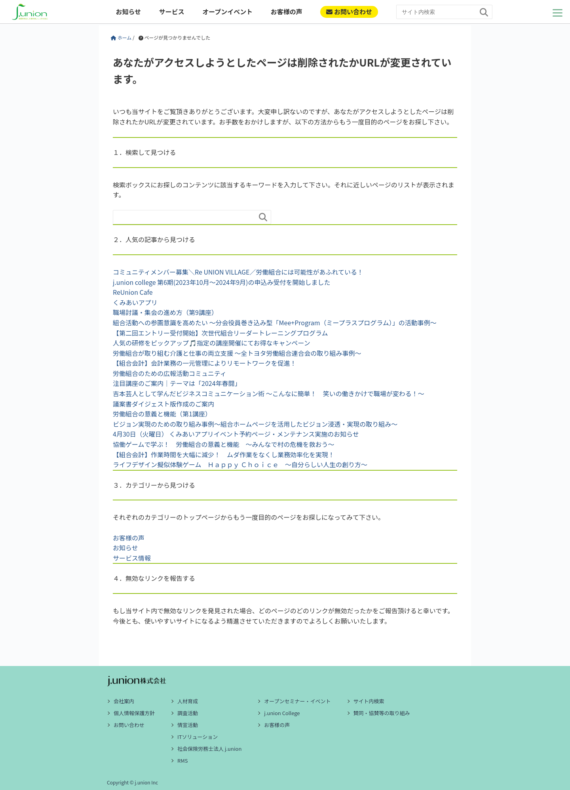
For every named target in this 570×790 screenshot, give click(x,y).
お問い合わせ (349, 11)
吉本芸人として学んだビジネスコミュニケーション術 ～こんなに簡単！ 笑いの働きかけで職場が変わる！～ (268, 393)
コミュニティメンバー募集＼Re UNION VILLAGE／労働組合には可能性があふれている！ (238, 272)
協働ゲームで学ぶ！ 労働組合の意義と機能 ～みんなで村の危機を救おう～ (223, 444)
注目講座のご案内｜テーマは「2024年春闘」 (177, 383)
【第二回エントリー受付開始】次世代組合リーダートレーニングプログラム (220, 333)
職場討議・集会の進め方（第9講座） (165, 312)
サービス (171, 11)
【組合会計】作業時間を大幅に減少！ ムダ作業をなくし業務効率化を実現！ (223, 454)
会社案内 (124, 701)
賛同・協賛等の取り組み (381, 713)
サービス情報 (132, 558)
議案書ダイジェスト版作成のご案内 (163, 403)
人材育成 (187, 701)
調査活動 (187, 713)
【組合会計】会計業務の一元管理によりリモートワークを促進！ (204, 363)
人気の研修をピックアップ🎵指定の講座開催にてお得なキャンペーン (211, 342)
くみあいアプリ (135, 302)
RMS (182, 760)
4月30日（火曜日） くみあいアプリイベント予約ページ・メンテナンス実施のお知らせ (236, 434)
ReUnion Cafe (133, 292)
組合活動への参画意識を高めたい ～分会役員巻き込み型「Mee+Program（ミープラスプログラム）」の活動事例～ (275, 322)
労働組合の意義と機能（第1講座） (162, 413)
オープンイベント (227, 11)
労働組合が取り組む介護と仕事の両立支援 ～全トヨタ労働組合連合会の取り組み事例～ (237, 353)
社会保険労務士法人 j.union (209, 748)
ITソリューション (197, 736)
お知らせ (128, 11)
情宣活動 (187, 725)
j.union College (282, 713)
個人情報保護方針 (134, 713)
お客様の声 (286, 11)
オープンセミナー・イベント (297, 701)
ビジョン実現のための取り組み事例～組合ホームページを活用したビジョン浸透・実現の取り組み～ (255, 424)
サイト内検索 (368, 701)
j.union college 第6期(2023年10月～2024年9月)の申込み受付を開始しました (221, 282)
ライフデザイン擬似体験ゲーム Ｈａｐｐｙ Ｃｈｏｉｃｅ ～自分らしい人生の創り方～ (240, 464)
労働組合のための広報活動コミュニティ (169, 373)
